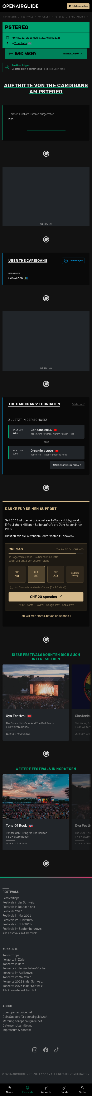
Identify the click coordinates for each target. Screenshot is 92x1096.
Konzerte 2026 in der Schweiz (23, 986)
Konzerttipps (11, 955)
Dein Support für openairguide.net (25, 1017)
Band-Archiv (77, 17)
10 (17, 574)
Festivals (27, 17)
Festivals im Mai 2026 (17, 915)
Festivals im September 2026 (22, 929)
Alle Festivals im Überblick (20, 933)
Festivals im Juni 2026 (18, 920)
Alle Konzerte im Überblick (20, 990)
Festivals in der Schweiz (18, 902)
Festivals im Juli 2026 (17, 924)
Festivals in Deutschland (19, 907)
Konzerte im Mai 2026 (17, 977)
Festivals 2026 (13, 911)
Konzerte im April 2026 (18, 973)
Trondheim (20, 43)
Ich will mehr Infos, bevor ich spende (45, 616)
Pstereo (60, 17)
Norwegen (44, 17)
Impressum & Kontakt (17, 1030)
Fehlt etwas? (78, 404)
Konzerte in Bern (13, 964)
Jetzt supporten (78, 6)
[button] (72, 54)
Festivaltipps (11, 898)
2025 (11, 119)
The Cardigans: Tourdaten (34, 404)
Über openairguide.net (17, 1012)
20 (36, 574)
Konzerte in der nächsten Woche (24, 968)
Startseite (10, 17)
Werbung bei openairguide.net (22, 1021)
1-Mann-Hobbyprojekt (65, 520)
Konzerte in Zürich (14, 959)
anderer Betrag (75, 574)
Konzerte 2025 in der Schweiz (23, 981)
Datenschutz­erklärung (17, 1025)
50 (56, 574)
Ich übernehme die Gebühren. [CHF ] (38, 587)
